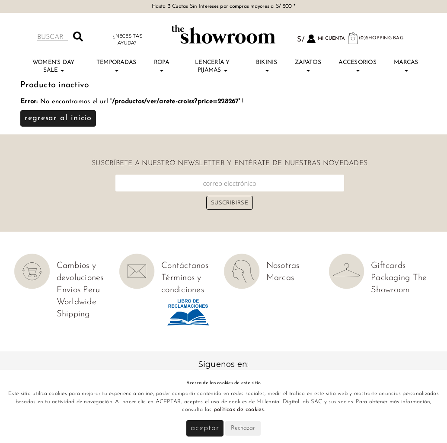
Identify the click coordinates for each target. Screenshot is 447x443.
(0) (375, 38)
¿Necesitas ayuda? (127, 39)
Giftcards (388, 265)
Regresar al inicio (58, 118)
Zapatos (308, 66)
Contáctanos (184, 265)
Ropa (161, 66)
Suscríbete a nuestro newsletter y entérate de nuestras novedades (229, 163)
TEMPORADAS (116, 66)
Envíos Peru (78, 290)
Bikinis (267, 66)
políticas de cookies (239, 409)
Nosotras (283, 265)
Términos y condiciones (182, 284)
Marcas (406, 66)
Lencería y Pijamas (212, 66)
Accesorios (357, 66)
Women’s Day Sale (53, 66)
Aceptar (205, 428)
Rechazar (243, 428)
